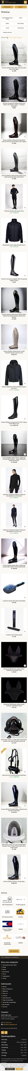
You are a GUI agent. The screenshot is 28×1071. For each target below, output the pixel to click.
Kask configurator (8, 989)
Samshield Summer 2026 (10, 965)
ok (19, 1069)
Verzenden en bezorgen (9, 1002)
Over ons (5, 993)
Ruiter (4, 969)
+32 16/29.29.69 (7, 1022)
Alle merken (14, 951)
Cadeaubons (6, 976)
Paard (4, 967)
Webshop (5, 991)
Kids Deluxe (6, 971)
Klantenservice (7, 998)
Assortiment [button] (7, 7)
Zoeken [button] (20, 7)
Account (5, 1006)
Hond (4, 974)
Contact (5, 995)
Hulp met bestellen (8, 1000)
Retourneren (6, 1004)
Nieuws (5, 986)
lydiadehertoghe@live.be (10, 1024)
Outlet (4, 978)
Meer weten (10, 1069)
